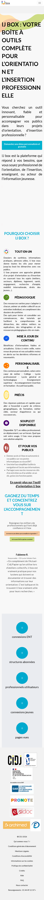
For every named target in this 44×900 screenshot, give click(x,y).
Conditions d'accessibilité (22, 856)
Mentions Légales (22, 851)
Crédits (22, 871)
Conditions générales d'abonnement (22, 846)
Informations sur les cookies (22, 861)
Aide (22, 875)
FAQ (22, 880)
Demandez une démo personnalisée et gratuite (22, 145)
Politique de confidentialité (22, 866)
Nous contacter (22, 885)
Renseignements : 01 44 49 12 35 (22, 890)
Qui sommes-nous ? (22, 841)
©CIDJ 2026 (22, 837)
